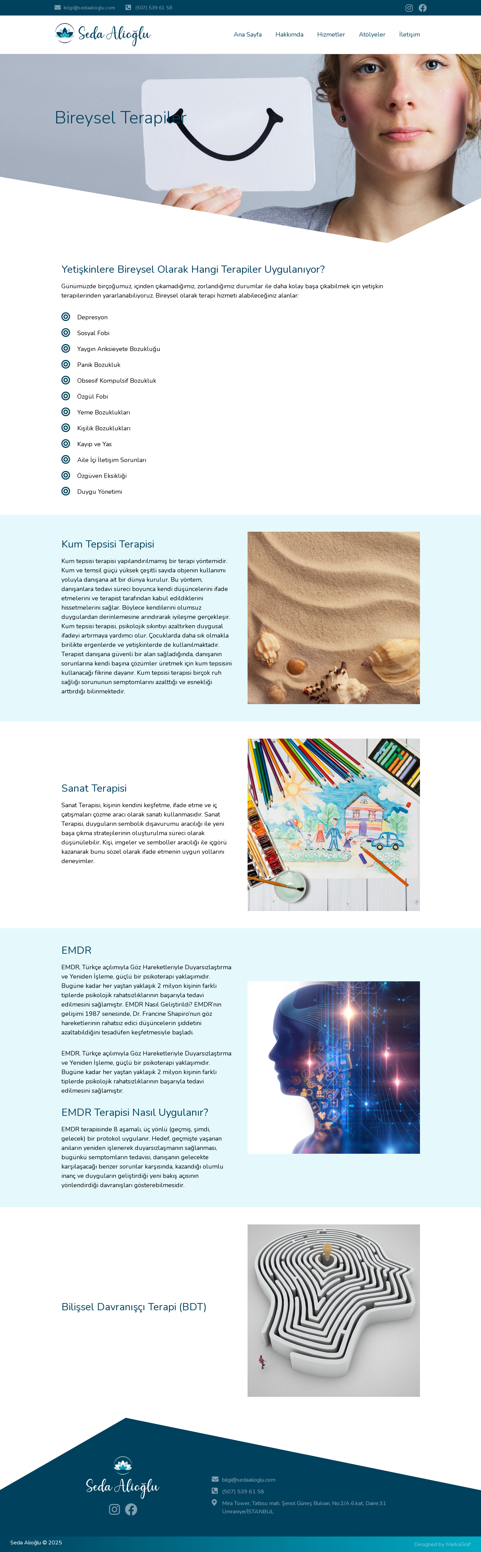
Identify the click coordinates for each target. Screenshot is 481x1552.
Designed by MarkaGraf (442, 1544)
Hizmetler (331, 34)
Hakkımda (289, 34)
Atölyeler (372, 34)
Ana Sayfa (248, 34)
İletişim (409, 34)
